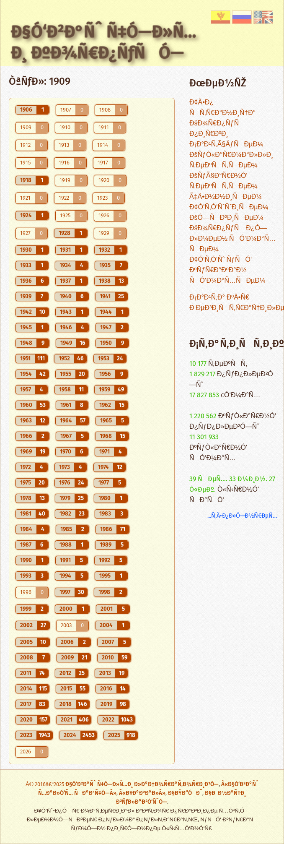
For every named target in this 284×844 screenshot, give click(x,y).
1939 (25, 296)
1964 (66, 420)
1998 (104, 592)
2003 (66, 625)
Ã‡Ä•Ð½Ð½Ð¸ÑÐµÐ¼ (225, 197)
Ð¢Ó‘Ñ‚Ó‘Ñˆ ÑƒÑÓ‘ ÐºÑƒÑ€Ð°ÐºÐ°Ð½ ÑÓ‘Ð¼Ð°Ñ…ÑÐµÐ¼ (227, 270)
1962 (105, 405)
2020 (26, 719)
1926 (103, 215)
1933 (25, 265)
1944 (106, 312)
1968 (106, 436)
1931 (65, 250)
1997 (64, 592)
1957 (25, 389)
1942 (26, 312)
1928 (64, 233)
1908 (105, 110)
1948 (26, 343)
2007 (108, 642)
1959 (104, 389)
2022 (108, 719)
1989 (105, 545)
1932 (104, 250)
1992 (104, 560)
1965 (106, 420)
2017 (25, 704)
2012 (65, 673)
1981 (25, 514)
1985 (66, 529)
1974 (103, 467)
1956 (105, 374)
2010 (108, 657)
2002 (26, 625)
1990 (26, 560)
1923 (102, 198)
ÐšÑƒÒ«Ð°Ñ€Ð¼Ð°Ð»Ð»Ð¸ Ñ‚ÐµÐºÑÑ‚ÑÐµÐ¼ (231, 160)
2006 (67, 642)
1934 (65, 265)
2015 (66, 688)
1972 (25, 467)
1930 (26, 250)
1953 (103, 358)
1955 (65, 374)
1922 (64, 198)
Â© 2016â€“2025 (45, 784)
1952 (64, 358)
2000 (65, 609)
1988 (65, 545)
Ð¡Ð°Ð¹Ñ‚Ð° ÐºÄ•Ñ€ (219, 297)
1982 (65, 514)
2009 (67, 657)
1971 (104, 451)
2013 (105, 673)
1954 (26, 374)
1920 (103, 180)
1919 (64, 180)
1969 (26, 451)
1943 (66, 312)
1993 (25, 576)
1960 (26, 405)
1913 (64, 145)
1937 (65, 281)
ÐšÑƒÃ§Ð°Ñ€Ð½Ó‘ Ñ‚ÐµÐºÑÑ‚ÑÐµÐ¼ (223, 181)
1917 (103, 163)
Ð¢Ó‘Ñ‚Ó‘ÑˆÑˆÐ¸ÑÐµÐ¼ (228, 207)
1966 (26, 436)
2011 (25, 673)
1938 (105, 281)
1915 (25, 163)
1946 (66, 327)
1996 (25, 592)
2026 (25, 752)
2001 (107, 609)
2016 (106, 688)
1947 (105, 327)
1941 (105, 296)
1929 (103, 233)
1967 (66, 436)
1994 (65, 576)
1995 (105, 576)
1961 (65, 405)
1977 (103, 482)
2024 (70, 735)
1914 (102, 145)
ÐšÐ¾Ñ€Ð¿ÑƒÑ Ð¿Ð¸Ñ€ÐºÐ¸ (216, 128)
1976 (64, 482)
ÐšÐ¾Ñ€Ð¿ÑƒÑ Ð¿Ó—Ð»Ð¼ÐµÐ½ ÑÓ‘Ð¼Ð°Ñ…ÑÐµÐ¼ (232, 239)
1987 (25, 545)
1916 (64, 163)
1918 (25, 180)
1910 (64, 127)
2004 (106, 625)
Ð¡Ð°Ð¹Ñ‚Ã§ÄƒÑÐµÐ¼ (226, 144)
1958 (65, 389)
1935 (105, 265)
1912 (25, 145)
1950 (106, 343)
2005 (26, 642)
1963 (26, 420)
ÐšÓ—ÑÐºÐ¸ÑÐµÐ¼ (226, 218)
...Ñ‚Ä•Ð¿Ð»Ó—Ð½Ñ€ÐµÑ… (242, 515)
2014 (26, 688)
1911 (103, 127)
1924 (26, 215)
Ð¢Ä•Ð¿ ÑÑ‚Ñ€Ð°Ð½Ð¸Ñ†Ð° (222, 107)
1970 (65, 451)
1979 (64, 498)
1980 (104, 498)
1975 (25, 482)
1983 (105, 514)
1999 (25, 609)
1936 (26, 281)
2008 (26, 657)
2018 (65, 704)
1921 (25, 198)
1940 (65, 296)
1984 (26, 529)
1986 (106, 529)
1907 (65, 110)
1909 (25, 127)
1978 (25, 498)
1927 (25, 233)
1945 (26, 327)
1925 (65, 215)
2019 (106, 704)
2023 (26, 735)
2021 (66, 719)
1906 (26, 110)
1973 (64, 467)
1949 (66, 343)
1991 (65, 560)
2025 (114, 735)
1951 (25, 358)
